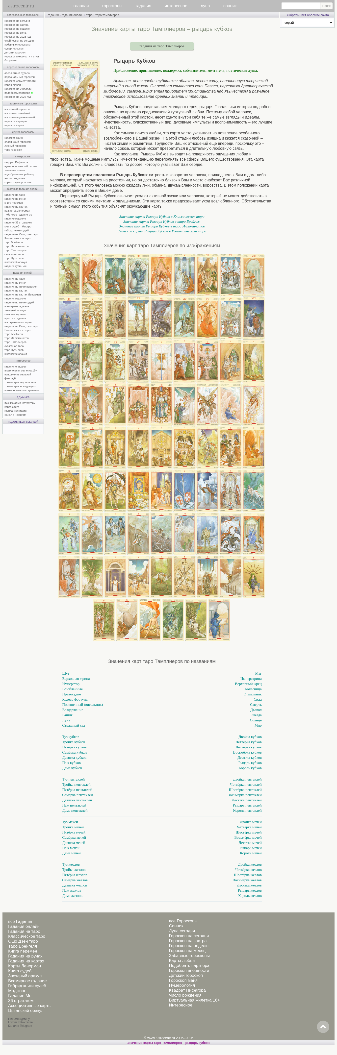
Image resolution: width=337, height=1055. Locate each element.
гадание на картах (15, 206)
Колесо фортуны (75, 699)
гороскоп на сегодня (17, 20)
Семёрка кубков (74, 752)
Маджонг (17, 990)
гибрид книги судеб (16, 230)
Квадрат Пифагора (187, 990)
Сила (258, 699)
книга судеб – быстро (17, 226)
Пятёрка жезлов (74, 875)
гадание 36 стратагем (18, 222)
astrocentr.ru (21, 6)
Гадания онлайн (24, 926)
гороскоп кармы (14, 125)
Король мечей (251, 853)
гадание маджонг (15, 218)
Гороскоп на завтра (188, 940)
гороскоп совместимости (20, 80)
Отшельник (253, 694)
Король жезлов (250, 896)
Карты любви (182, 960)
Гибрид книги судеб (27, 985)
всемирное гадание (16, 306)
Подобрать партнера (189, 965)
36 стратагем (20, 1000)
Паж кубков (71, 763)
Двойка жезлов (250, 864)
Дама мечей (71, 853)
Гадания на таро (24, 931)
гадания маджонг (15, 298)
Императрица (251, 679)
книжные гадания (15, 314)
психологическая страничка (21, 390)
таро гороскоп (13, 149)
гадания (143, 5)
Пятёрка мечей (73, 832)
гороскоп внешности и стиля (22, 56)
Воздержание (72, 710)
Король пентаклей (247, 810)
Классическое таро (26, 936)
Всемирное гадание (27, 981)
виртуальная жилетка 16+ (20, 370)
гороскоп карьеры (15, 121)
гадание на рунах (15, 198)
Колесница (253, 689)
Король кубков (250, 768)
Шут (65, 673)
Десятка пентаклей (247, 800)
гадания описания (15, 366)
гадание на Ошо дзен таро (21, 234)
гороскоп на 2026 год (17, 36)
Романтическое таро (17, 238)
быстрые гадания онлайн (23, 188)
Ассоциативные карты (30, 1005)
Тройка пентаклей (76, 784)
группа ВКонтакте (15, 410)
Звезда (257, 715)
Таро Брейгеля (22, 946)
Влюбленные (72, 689)
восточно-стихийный (17, 113)
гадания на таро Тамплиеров (161, 46)
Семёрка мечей (74, 837)
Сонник (176, 926)
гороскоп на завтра (16, 24)
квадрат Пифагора (16, 162)
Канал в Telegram (15, 414)
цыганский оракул (15, 262)
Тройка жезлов (73, 870)
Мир (258, 725)
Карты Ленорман (24, 966)
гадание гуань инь (15, 266)
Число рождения (185, 995)
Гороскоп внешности (189, 970)
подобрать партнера (18, 92)
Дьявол (256, 710)
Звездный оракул (25, 976)
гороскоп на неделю (17, 28)
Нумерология (182, 985)
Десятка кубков (249, 758)
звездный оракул (15, 310)
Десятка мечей (250, 843)
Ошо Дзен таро (23, 941)
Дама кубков (72, 768)
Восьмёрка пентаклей (245, 795)
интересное (176, 5)
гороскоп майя (13, 137)
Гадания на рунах (25, 956)
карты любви (13, 84)
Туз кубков (70, 737)
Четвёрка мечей (249, 827)
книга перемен (13, 202)
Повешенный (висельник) (82, 705)
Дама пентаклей (74, 810)
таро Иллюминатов (16, 246)
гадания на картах (15, 290)
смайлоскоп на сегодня (19, 40)
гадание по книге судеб (19, 302)
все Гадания (20, 921)
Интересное (180, 1005)
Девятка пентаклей (77, 800)
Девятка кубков (74, 758)
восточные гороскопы (23, 103)
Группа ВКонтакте (20, 1022)
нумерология (23, 156)
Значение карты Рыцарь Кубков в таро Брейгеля (162, 221)
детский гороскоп (15, 52)
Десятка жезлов (249, 885)
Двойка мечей (251, 822)
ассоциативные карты (18, 322)
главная (81, 5)
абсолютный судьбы (17, 73)
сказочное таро (14, 254)
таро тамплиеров (107, 15)
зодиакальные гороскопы (23, 14)
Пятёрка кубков (74, 747)
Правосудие (71, 694)
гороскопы (112, 5)
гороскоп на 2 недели (17, 88)
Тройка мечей (73, 827)
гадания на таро (14, 278)
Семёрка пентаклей (77, 795)
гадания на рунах (15, 282)
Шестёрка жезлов (248, 875)
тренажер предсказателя (20, 382)
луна (205, 5)
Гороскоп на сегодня (189, 935)
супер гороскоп (14, 48)
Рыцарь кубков (249, 763)
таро (89, 15)
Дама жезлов (72, 896)
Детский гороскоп (186, 975)
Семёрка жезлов (75, 880)
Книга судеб (19, 971)
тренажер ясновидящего (19, 386)
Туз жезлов (71, 864)
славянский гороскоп (17, 141)
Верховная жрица (76, 679)
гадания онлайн (23, 272)
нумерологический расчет (20, 166)
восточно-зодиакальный (19, 117)
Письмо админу (19, 1019)
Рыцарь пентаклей (247, 805)
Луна (66, 720)
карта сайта (11, 406)
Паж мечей (70, 848)
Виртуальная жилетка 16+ (194, 1000)
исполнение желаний (17, 374)
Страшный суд (73, 725)
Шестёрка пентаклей (245, 790)
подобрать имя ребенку (19, 174)
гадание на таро (14, 194)
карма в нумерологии (17, 182)
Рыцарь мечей (251, 848)
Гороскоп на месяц (187, 950)
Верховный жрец (248, 684)
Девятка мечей (73, 843)
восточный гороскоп (17, 109)
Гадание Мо (19, 995)
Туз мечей (70, 822)
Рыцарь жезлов (250, 890)
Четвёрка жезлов (248, 870)
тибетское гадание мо (18, 214)
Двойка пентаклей (247, 779)
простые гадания (15, 318)
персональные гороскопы (23, 67)
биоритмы (10, 60)
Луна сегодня (182, 931)
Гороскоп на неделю (188, 945)
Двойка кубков (249, 737)
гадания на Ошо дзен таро (21, 326)
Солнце (256, 720)
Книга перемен (22, 951)
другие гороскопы (23, 131)
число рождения (14, 178)
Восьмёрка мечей (248, 837)
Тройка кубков (73, 742)
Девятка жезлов (74, 885)
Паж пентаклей (74, 805)
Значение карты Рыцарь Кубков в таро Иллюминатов (162, 226)
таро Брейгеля (13, 242)
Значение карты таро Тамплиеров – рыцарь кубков (168, 1043)
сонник (230, 5)
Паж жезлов (71, 890)
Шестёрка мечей (249, 832)
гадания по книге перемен (20, 286)
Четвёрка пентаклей (246, 784)
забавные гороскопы (17, 44)
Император (70, 684)
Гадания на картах (26, 961)
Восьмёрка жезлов (247, 880)
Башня (67, 715)
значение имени (14, 170)
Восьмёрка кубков (247, 752)
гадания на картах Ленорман (23, 294)
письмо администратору (19, 402)
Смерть (256, 705)
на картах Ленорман (17, 210)
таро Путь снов (14, 258)
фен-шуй (10, 378)
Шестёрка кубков (248, 747)
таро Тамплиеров (15, 250)
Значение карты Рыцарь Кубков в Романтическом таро (162, 231)
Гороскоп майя (183, 980)
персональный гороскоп (19, 76)
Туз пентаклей (73, 779)
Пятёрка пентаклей (77, 790)
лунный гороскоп (15, 145)
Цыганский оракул (26, 1010)
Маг (258, 673)
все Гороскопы (183, 921)
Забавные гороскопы (189, 955)
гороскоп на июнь (15, 32)
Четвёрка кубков (249, 742)
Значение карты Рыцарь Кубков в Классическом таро (162, 217)
